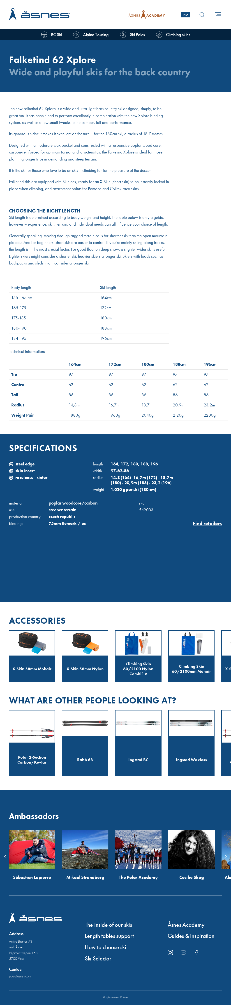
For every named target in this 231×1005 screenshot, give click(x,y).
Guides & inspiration (191, 936)
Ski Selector (98, 958)
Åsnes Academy (186, 925)
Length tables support (109, 936)
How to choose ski (105, 947)
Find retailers (207, 523)
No (185, 15)
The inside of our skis (108, 925)
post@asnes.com (20, 976)
